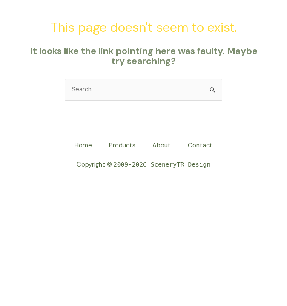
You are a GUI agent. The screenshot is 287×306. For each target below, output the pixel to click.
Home (83, 146)
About (161, 146)
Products (122, 146)
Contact (200, 146)
